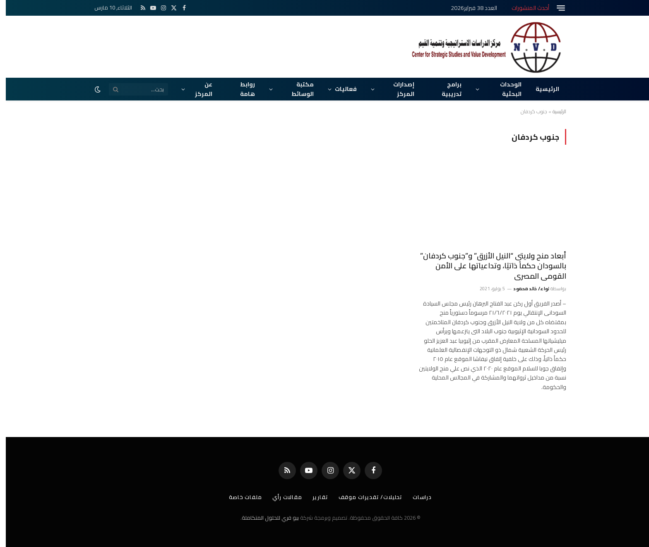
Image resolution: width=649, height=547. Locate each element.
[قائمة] (555, 8)
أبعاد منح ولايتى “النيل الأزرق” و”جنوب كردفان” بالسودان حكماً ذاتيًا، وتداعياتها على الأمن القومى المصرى (487, 266)
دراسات (416, 497)
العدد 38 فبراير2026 (468, 8)
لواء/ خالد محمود (525, 288)
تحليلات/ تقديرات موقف (365, 497)
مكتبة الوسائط (297, 89)
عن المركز (198, 89)
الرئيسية (541, 89)
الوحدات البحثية (505, 89)
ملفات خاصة (239, 497)
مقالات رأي (281, 497)
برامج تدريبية (446, 89)
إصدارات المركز (398, 89)
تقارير (314, 497)
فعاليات (340, 89)
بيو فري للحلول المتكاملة (264, 518)
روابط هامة (241, 89)
